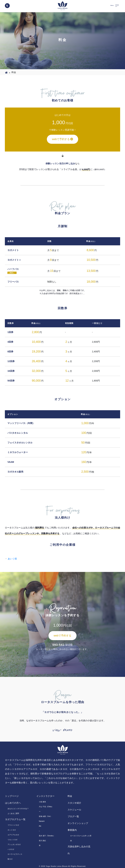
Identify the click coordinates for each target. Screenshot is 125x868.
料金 (70, 796)
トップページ (12, 796)
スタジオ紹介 (74, 803)
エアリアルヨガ (13, 835)
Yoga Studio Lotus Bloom (57, 866)
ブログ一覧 (73, 816)
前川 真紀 (42, 840)
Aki (40, 826)
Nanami (41, 821)
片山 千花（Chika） (46, 807)
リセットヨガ (12, 840)
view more (62, 730)
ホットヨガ (12, 830)
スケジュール (74, 809)
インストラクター (45, 796)
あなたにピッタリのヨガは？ (18, 808)
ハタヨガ (11, 849)
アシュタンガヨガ (14, 844)
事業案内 (72, 830)
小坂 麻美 (42, 802)
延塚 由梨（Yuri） (45, 816)
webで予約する (62, 139)
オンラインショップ (78, 823)
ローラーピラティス (15, 854)
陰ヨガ (10, 859)
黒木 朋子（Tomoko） (47, 836)
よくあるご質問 (13, 813)
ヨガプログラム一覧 (15, 819)
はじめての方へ (13, 803)
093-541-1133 (62, 644)
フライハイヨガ (13, 825)
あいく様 (12, 558)
